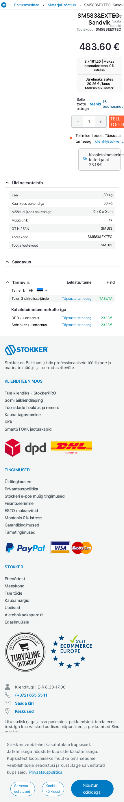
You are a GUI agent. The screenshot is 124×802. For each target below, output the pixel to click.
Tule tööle (13, 593)
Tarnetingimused (20, 532)
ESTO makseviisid (21, 510)
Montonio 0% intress (23, 517)
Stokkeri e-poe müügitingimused (35, 496)
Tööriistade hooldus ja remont (32, 407)
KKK (8, 421)
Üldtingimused (18, 481)
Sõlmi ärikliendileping (24, 400)
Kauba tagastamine (23, 414)
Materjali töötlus (62, 5)
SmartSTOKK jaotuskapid (28, 429)
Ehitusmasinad (26, 5)
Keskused (24, 711)
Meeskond (14, 585)
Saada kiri (24, 703)
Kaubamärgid (17, 600)
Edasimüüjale (17, 621)
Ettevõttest (15, 578)
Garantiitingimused (22, 524)
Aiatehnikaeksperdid (24, 614)
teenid (95, 104)
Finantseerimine (19, 503)
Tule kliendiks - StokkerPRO (30, 392)
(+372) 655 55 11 (31, 695)
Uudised (12, 607)
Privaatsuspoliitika (45, 772)
